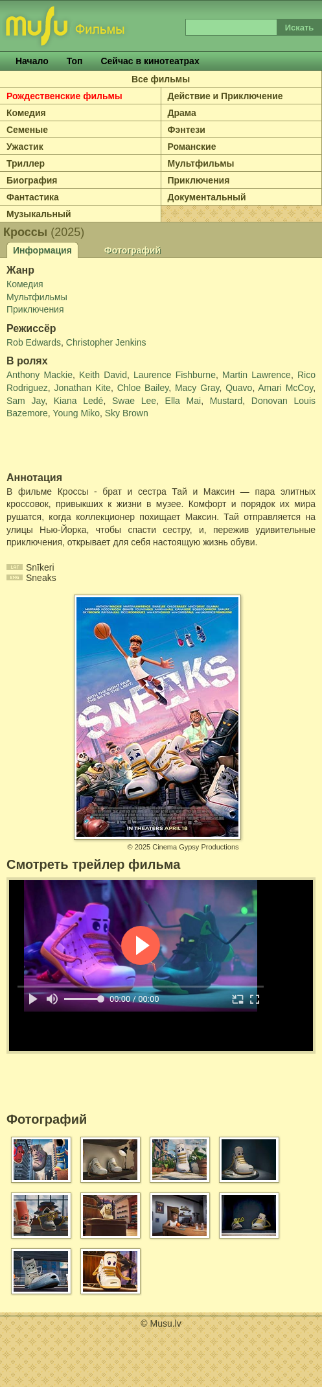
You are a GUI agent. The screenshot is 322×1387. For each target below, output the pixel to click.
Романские (192, 146)
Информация (42, 250)
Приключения (199, 180)
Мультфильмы (201, 163)
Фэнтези (186, 129)
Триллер (25, 163)
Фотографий (132, 250)
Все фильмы (161, 79)
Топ (75, 61)
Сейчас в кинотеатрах (149, 61)
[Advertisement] (82, 446)
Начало (32, 61)
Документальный (207, 197)
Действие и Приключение (225, 96)
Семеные (27, 129)
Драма (182, 113)
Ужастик (24, 146)
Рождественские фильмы (64, 96)
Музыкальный (38, 214)
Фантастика (32, 197)
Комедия (26, 113)
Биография (31, 180)
